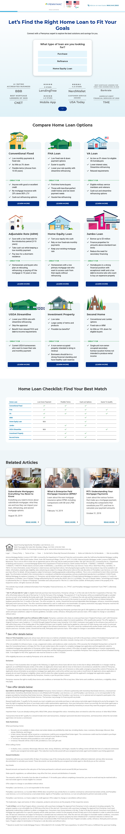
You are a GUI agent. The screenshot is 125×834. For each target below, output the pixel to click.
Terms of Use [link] (30, 553)
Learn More (23, 203)
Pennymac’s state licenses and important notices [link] (48, 568)
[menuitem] (55, 5)
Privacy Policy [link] (17, 553)
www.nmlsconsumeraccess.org (60, 549)
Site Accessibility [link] (112, 553)
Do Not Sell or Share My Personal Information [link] (59, 553)
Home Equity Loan (62, 68)
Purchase (62, 54)
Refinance (62, 61)
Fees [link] (39, 553)
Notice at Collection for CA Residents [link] (91, 553)
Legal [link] (8, 553)
